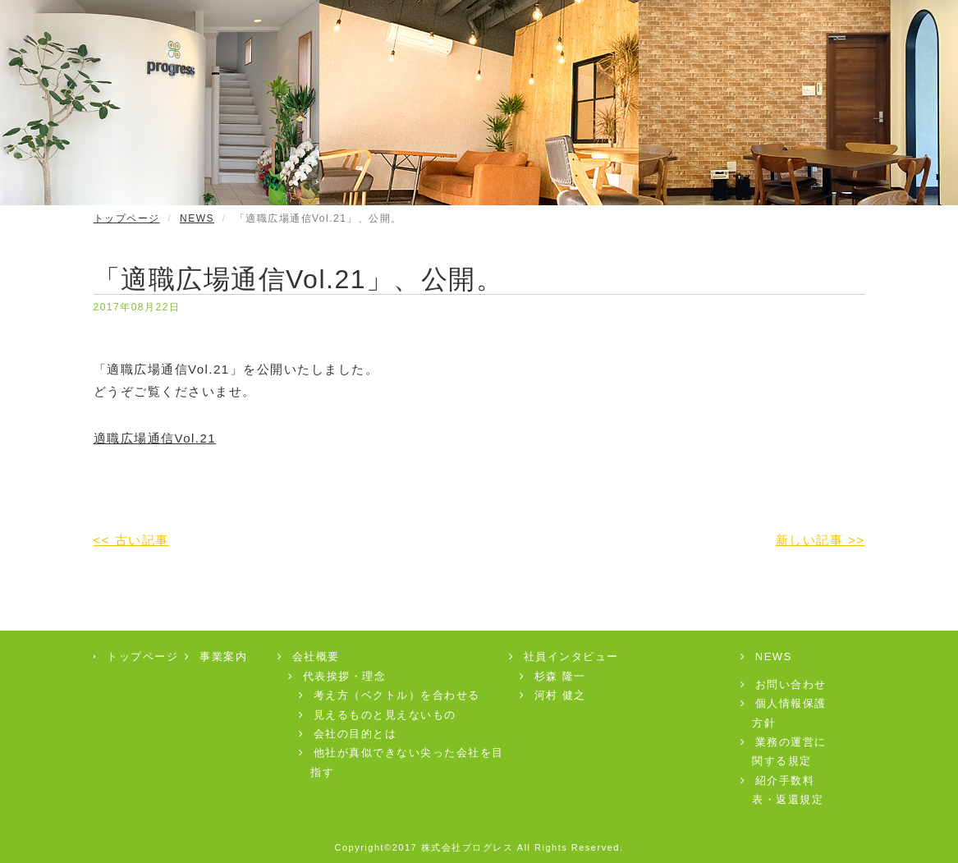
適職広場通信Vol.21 (155, 438)
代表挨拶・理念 (337, 676)
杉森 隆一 (553, 676)
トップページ (127, 218)
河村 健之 (553, 695)
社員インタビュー (564, 656)
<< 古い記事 (131, 540)
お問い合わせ (784, 684)
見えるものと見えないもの (378, 715)
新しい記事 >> (820, 540)
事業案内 (216, 656)
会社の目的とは (348, 734)
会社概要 (309, 656)
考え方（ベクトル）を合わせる (390, 695)
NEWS (197, 218)
